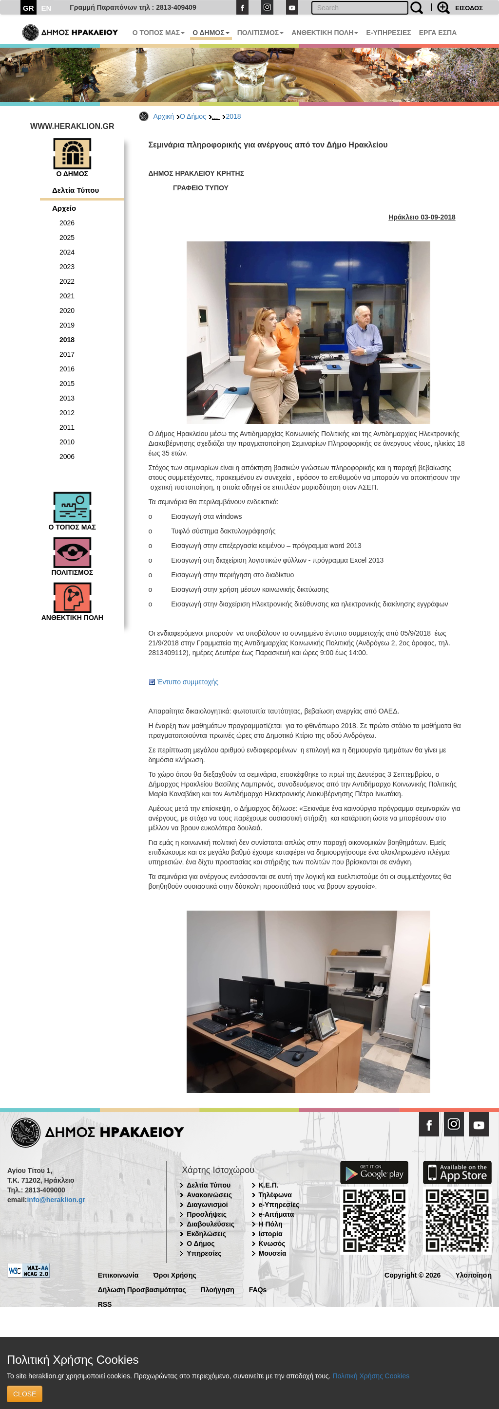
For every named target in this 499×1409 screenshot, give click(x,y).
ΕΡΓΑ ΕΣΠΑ (438, 33)
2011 (67, 427)
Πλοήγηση (217, 1289)
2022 (67, 281)
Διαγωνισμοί (207, 1204)
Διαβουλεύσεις (210, 1224)
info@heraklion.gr (56, 1200)
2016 (67, 369)
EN (46, 8)
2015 (67, 383)
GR (28, 8)
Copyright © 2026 (412, 1274)
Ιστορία (271, 1234)
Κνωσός (272, 1243)
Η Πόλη (271, 1224)
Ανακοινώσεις (209, 1195)
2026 (67, 223)
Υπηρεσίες (204, 1253)
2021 (67, 296)
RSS (105, 1303)
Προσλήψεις (207, 1214)
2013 (67, 398)
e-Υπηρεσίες (279, 1204)
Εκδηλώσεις (206, 1234)
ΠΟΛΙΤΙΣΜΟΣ (260, 33)
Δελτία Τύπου (75, 190)
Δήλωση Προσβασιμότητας (142, 1289)
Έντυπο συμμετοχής (188, 682)
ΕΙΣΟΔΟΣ (469, 8)
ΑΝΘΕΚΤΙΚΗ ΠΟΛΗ (324, 33)
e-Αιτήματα (276, 1214)
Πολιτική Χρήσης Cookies (370, 1376)
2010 (67, 442)
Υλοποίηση (473, 1274)
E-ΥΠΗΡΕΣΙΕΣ (388, 33)
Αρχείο (64, 208)
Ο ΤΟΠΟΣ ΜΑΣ (159, 33)
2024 (67, 252)
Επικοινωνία (118, 1274)
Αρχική (164, 116)
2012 (67, 413)
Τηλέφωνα (275, 1195)
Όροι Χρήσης (174, 1274)
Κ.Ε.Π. (269, 1185)
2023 (67, 267)
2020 (67, 310)
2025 (67, 237)
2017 (67, 354)
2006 (67, 456)
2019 (67, 325)
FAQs (258, 1289)
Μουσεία (273, 1253)
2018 (233, 116)
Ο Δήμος (193, 116)
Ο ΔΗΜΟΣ (210, 33)
